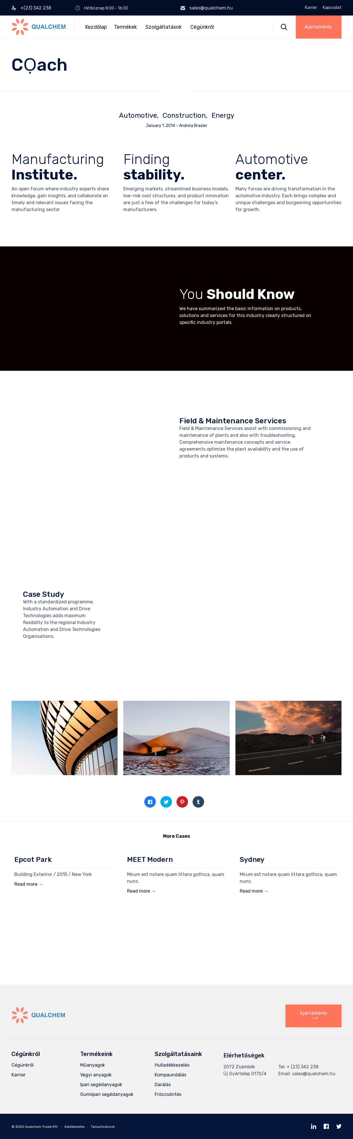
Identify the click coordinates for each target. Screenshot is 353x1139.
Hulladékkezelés (172, 1065)
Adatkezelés (74, 1127)
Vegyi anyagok (96, 1075)
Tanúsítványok (103, 1127)
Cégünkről (202, 27)
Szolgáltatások (164, 27)
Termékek (126, 27)
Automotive (138, 115)
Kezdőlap (96, 27)
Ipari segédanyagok (101, 1084)
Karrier (311, 8)
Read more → (28, 884)
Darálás (163, 1084)
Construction (184, 115)
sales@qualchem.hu (211, 8)
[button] (319, 27)
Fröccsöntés (168, 1094)
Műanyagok (92, 1065)
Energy (223, 115)
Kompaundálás (170, 1075)
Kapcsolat (332, 8)
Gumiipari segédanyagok (106, 1094)
